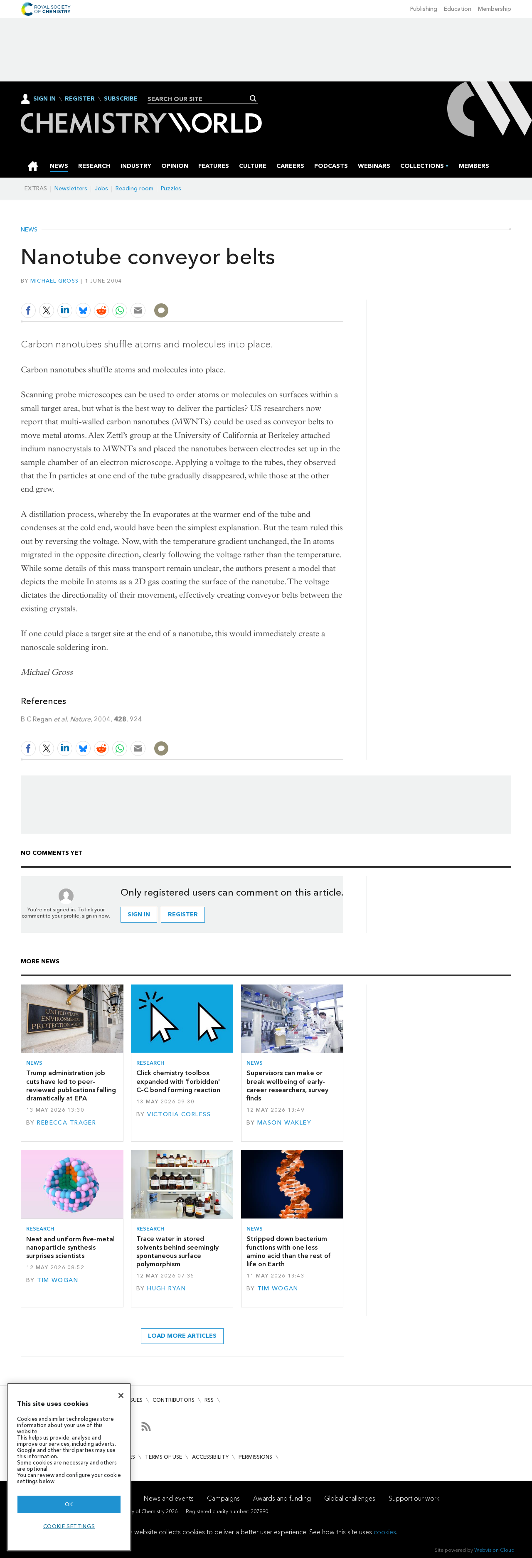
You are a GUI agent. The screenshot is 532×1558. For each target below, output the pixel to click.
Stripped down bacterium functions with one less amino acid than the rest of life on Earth (288, 1251)
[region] (69, 1467)
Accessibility (210, 1457)
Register (80, 99)
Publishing (423, 8)
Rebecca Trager (66, 1122)
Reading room (134, 188)
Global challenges (349, 1498)
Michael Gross (54, 281)
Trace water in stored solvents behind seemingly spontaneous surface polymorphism (177, 1251)
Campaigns (223, 1498)
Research (150, 1063)
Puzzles (171, 188)
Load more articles (182, 1335)
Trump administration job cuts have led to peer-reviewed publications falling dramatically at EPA (71, 1085)
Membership (494, 8)
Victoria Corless (179, 1114)
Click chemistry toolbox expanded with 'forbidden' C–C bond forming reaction (178, 1081)
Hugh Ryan (166, 1288)
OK (69, 1504)
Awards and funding (282, 1498)
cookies (385, 1532)
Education (457, 8)
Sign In (44, 98)
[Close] (121, 1395)
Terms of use (163, 1457)
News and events (169, 1498)
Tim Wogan (57, 1280)
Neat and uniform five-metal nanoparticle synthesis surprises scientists (70, 1247)
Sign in (139, 914)
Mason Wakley (284, 1122)
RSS (209, 1400)
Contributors (174, 1400)
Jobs (101, 188)
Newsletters (70, 188)
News (29, 229)
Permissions (255, 1457)
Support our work (414, 1498)
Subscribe (121, 99)
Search (253, 98)
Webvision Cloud (494, 1550)
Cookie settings (69, 1526)
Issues (134, 1400)
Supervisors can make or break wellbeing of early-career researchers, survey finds (287, 1085)
